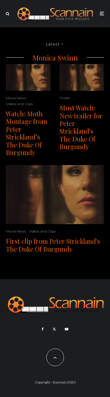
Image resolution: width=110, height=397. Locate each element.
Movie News (16, 98)
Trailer (65, 98)
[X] (54, 329)
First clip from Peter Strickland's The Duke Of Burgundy (53, 245)
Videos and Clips (19, 104)
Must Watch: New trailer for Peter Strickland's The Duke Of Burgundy (81, 127)
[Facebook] (42, 329)
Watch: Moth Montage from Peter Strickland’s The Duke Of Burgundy (26, 133)
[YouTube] (66, 329)
